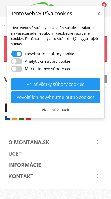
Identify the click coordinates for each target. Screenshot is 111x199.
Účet (15, 153)
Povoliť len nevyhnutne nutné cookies (55, 97)
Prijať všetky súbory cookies (55, 84)
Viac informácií (55, 109)
